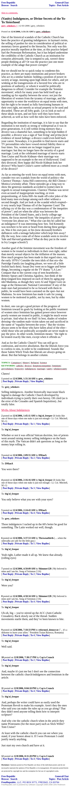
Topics (52, 5)
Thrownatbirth (46, 538)
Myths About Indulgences (15, 410)
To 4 (32, 513)
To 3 (32, 488)
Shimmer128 (45, 568)
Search (13, 5)
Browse (5, 5)
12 (2, 756)
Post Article (63, 5)
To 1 (32, 424)
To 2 (32, 458)
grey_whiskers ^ (9, 25)
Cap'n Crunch (47, 657)
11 (2, 688)
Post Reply (8, 381)
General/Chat (62, 2)
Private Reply (22, 381)
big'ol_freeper (45, 415)
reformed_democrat (48, 630)
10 (2, 657)
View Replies (36, 381)
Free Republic (8, 2)
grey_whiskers (46, 378)
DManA (43, 455)
